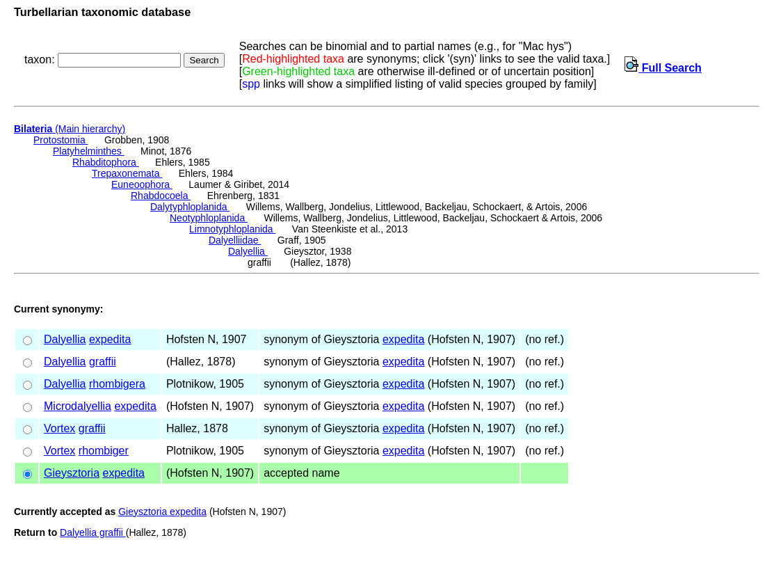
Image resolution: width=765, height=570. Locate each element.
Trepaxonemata (127, 173)
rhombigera (117, 384)
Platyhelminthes (88, 151)
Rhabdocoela (161, 195)
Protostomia (60, 139)
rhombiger (104, 451)
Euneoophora (141, 184)
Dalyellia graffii (93, 532)
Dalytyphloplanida (190, 206)
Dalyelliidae (235, 240)
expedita (110, 339)
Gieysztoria (71, 473)
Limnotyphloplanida (232, 229)
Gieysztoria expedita (162, 511)
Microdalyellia (77, 406)
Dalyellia (248, 251)
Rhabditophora (105, 162)
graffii (102, 361)
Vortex (59, 428)
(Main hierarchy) (69, 128)
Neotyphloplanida (209, 217)
